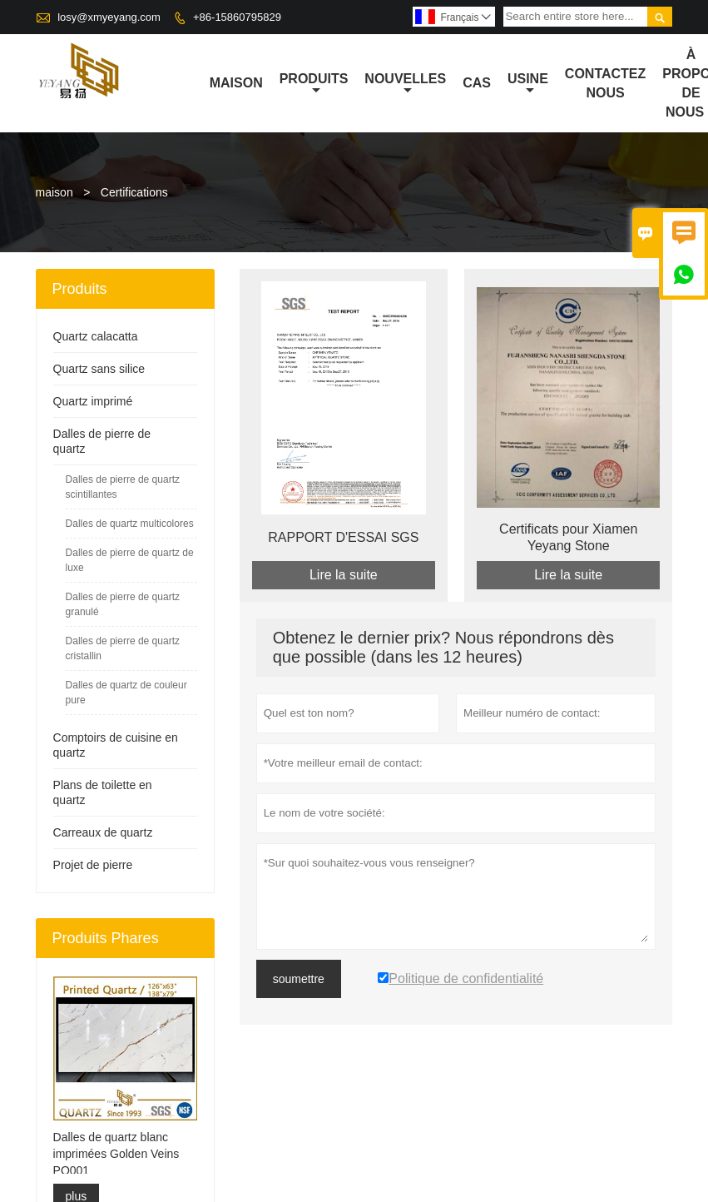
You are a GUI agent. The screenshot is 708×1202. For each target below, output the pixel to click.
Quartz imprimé (93, 401)
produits (314, 84)
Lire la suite (343, 575)
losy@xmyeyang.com (109, 17)
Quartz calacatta (95, 336)
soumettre (298, 979)
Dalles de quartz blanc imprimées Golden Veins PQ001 (116, 1153)
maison (236, 83)
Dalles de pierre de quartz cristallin (123, 648)
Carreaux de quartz (103, 832)
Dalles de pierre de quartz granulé (123, 604)
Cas (477, 83)
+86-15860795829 (237, 17)
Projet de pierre (93, 865)
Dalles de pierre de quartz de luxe (130, 560)
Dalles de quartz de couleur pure (126, 692)
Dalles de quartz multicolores (130, 523)
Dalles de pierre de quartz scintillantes (123, 487)
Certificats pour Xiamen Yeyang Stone (568, 537)
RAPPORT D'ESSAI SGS (343, 537)
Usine (527, 84)
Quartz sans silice (99, 368)
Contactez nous (605, 83)
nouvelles (405, 84)
